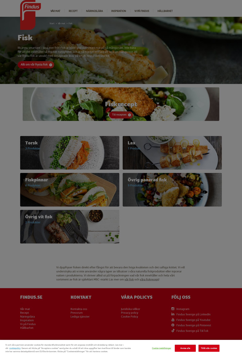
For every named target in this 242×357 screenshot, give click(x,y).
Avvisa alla (185, 348)
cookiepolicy (15, 348)
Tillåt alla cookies (209, 348)
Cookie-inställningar (161, 348)
